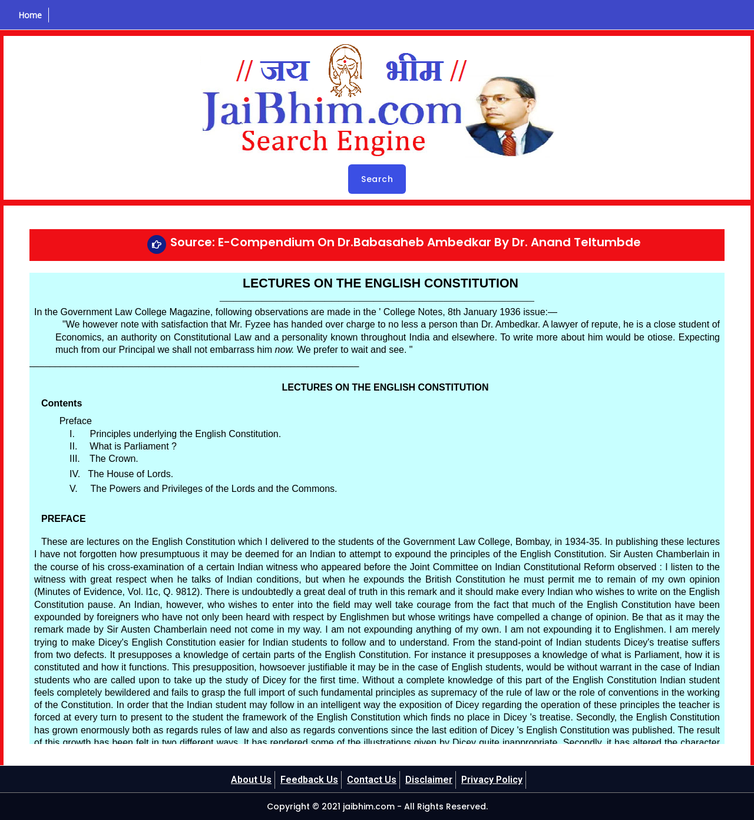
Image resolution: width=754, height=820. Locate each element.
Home (30, 15)
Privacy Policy (491, 779)
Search (377, 179)
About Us (251, 779)
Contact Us (371, 779)
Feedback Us (309, 779)
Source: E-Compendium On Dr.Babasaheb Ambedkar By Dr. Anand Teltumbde (405, 242)
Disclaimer (428, 779)
